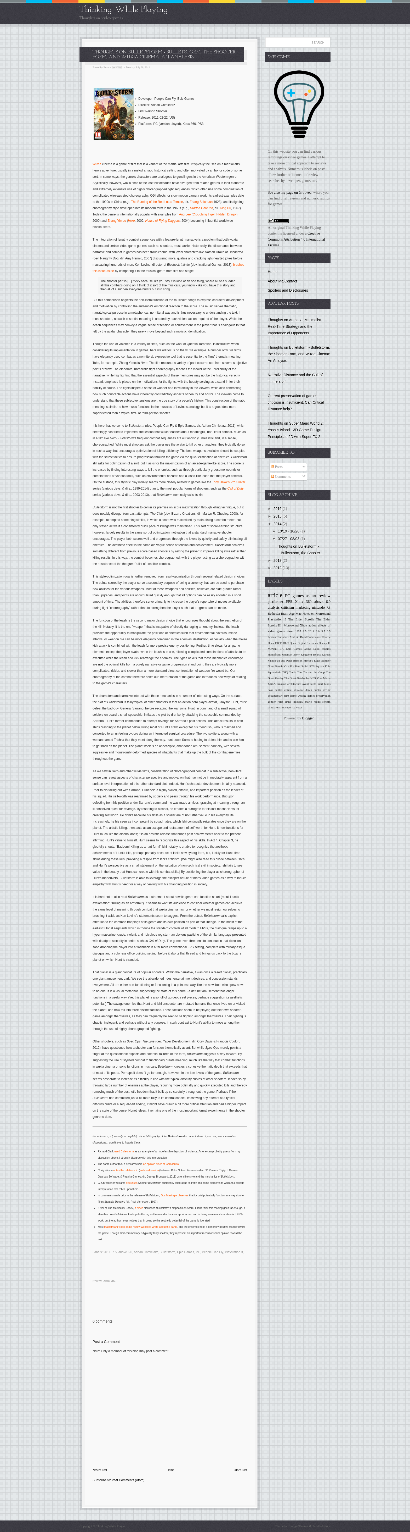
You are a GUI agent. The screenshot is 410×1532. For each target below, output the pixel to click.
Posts (277, 467)
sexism (326, 701)
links (288, 701)
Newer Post (100, 1470)
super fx (290, 707)
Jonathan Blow (291, 654)
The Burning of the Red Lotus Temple (157, 202)
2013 (278, 560)
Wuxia (97, 164)
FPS (289, 602)
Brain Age (287, 613)
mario (308, 701)
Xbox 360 (110, 1281)
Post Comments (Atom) (128, 1480)
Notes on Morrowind (317, 613)
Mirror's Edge (311, 660)
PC (198, 1252)
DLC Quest (290, 643)
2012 (278, 568)
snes (282, 707)
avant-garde (309, 683)
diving (327, 689)
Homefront (274, 654)
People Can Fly (212, 1252)
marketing (302, 607)
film (286, 695)
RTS (312, 666)
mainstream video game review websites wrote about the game (140, 1226)
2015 (278, 516)
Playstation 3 (234, 1252)
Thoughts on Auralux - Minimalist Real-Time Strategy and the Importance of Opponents (294, 326)
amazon (281, 683)
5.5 (323, 631)
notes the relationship (125, 1170)
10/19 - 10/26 (289, 531)
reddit (317, 701)
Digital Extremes (308, 643)
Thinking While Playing (123, 9)
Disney (323, 643)
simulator (273, 707)
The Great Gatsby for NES (300, 678)
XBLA (272, 683)
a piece (139, 1208)
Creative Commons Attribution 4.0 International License (296, 239)
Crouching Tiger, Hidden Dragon (215, 214)
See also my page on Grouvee (289, 193)
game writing (298, 695)
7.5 (114, 1252)
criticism (287, 607)
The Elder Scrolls (301, 619)
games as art (304, 595)
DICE (278, 643)
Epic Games (185, 1252)
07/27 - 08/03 (289, 539)
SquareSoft (274, 672)
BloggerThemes (298, 1526)
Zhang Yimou (116, 221)
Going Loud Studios (317, 648)
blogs (327, 683)
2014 (278, 524)
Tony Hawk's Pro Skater (228, 482)
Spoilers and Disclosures (288, 290)
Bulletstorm (127, 1151)
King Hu (225, 208)
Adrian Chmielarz (146, 1252)
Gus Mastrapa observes (175, 1195)
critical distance (294, 689)
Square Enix (323, 666)
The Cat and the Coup (311, 672)
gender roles (275, 701)
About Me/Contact (282, 281)
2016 (278, 509)
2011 (107, 1252)
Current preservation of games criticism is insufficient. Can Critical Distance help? (296, 402)
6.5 (329, 631)
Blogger (308, 718)
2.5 (304, 631)
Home (170, 1470)
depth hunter (313, 689)
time (290, 631)
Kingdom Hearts (311, 654)
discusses (132, 1182)
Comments (281, 477)
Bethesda (274, 613)
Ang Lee (185, 214)
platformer (275, 602)
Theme (279, 1526)
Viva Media (324, 678)
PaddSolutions (321, 1526)
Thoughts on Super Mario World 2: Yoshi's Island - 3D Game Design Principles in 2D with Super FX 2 (296, 429)
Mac (298, 613)
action (313, 625)
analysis (274, 607)
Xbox (303, 625)
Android (294, 637)
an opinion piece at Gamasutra (161, 1164)
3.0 (318, 631)
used (117, 1151)
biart (320, 683)
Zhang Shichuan (201, 202)
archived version (149, 1170)
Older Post (240, 1470)
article (275, 595)
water (298, 707)
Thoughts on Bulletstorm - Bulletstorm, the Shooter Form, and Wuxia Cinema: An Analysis (299, 354)
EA (282, 648)
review (97, 1281)
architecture (294, 683)
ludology (298, 701)
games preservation (319, 695)
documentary (275, 695)
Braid (303, 637)
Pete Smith (301, 666)
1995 (298, 631)
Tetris (292, 672)
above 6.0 (125, 1252)
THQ (285, 672)
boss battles (275, 689)
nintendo (318, 607)
